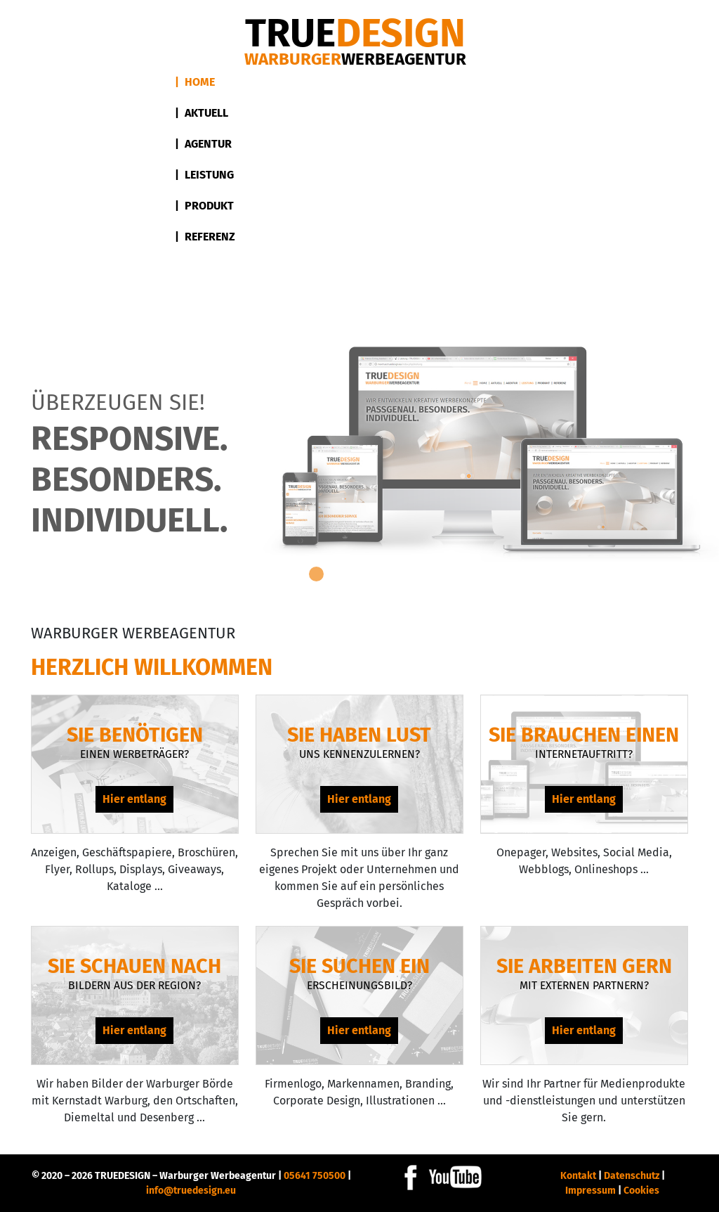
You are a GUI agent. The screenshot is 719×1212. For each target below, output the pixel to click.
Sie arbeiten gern (584, 966)
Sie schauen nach (134, 966)
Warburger (355, 59)
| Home (195, 82)
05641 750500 (314, 1176)
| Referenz (205, 236)
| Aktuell (201, 113)
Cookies (641, 1191)
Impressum (590, 1191)
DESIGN (355, 33)
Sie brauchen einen (584, 735)
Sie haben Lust (359, 735)
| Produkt (204, 205)
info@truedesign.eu (191, 1191)
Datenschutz (631, 1176)
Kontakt (578, 1176)
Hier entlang (134, 799)
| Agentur (203, 143)
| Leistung (204, 174)
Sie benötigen (135, 735)
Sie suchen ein (359, 966)
